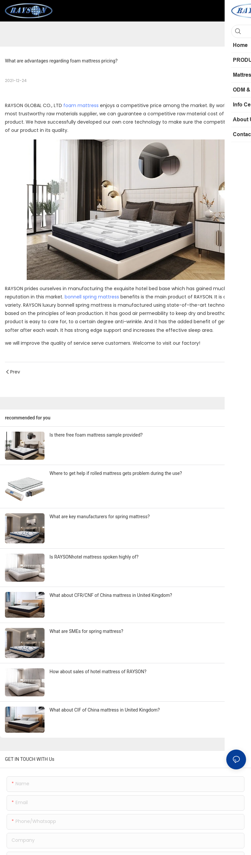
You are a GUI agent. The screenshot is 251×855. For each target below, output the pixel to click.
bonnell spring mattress (92, 296)
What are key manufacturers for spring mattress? (99, 516)
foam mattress (81, 105)
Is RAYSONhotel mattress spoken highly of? (94, 557)
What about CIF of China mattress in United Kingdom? (104, 710)
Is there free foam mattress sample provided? (95, 435)
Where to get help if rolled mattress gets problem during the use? (115, 473)
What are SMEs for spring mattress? (86, 631)
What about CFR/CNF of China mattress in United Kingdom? (110, 595)
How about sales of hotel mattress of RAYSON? (97, 671)
